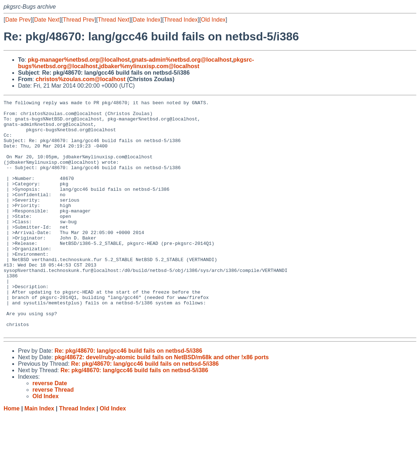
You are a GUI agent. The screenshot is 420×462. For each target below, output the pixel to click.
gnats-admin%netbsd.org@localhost (181, 60)
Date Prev (18, 20)
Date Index (146, 20)
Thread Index (181, 20)
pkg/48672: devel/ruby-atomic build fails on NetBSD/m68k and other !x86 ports (161, 404)
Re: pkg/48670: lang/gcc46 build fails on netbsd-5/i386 (128, 397)
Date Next (46, 20)
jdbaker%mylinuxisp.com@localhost (149, 66)
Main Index (39, 455)
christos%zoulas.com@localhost (80, 79)
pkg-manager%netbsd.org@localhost (79, 60)
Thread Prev (79, 20)
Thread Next (113, 20)
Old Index (213, 20)
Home (11, 455)
